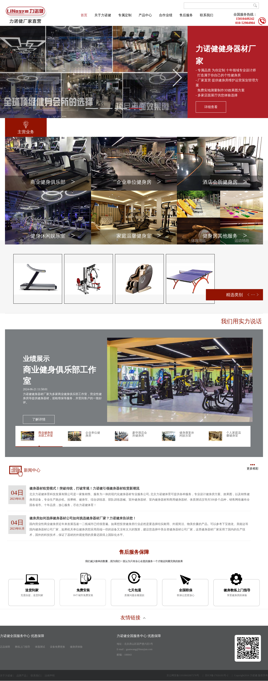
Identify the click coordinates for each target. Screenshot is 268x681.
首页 (84, 15)
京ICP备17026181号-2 (216, 675)
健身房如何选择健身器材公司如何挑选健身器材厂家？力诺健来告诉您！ (82, 518)
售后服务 (186, 15)
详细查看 (211, 107)
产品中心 (145, 15)
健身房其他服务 (225, 236)
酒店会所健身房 (225, 183)
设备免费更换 (57, 646)
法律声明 (50, 675)
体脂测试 (40, 646)
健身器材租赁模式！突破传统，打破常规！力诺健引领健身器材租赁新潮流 (84, 488)
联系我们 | (36, 675)
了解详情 (38, 419)
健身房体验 (76, 646)
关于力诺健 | (7, 675)
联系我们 (206, 15)
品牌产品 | (22, 675)
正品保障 (5, 646)
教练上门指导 (22, 646)
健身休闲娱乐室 (52, 236)
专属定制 (124, 15)
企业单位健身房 (138, 183)
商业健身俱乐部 (52, 183)
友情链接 (132, 617)
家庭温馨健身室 (138, 236)
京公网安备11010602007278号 (183, 675)
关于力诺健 (102, 15)
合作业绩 (165, 15)
